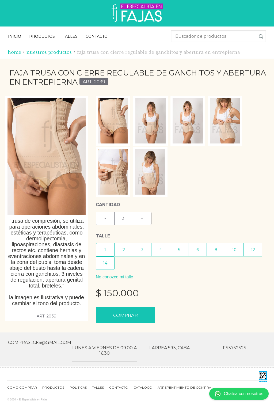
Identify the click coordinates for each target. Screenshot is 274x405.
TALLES (70, 36)
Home (14, 52)
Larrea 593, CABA (169, 347)
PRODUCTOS (42, 36)
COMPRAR (125, 315)
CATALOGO (143, 387)
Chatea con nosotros (239, 394)
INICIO (14, 36)
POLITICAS (78, 387)
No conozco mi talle (114, 277)
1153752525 (234, 347)
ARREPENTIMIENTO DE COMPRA (184, 387)
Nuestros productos (49, 52)
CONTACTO (97, 36)
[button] (105, 249)
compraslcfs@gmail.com (39, 342)
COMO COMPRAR (22, 387)
